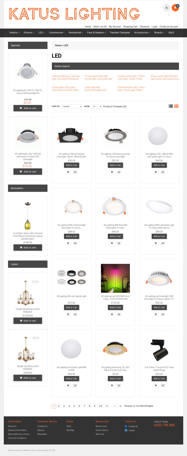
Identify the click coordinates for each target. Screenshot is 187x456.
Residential (75, 32)
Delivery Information (17, 430)
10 (100, 406)
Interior (13, 32)
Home (88, 26)
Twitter (130, 430)
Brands (158, 32)
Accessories (141, 32)
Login (154, 26)
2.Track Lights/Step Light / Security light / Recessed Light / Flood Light (98, 79)
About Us (12, 426)
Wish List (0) (100, 26)
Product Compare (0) (115, 106)
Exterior (28, 32)
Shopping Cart (130, 26)
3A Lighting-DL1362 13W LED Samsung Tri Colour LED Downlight (28, 157)
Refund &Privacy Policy (18, 434)
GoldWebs (26, 450)
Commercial (56, 32)
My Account (115, 26)
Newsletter (42, 434)
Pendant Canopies (120, 32)
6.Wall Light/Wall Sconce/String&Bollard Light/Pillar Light (95, 90)
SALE (171, 32)
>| (120, 406)
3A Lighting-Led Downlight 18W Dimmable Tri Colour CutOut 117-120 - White (159, 299)
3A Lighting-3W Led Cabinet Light (71, 296)
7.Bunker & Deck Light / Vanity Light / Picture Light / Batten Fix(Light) (131, 90)
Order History (102, 430)
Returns (40, 430)
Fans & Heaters (95, 32)
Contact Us (42, 426)
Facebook (131, 426)
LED (41, 32)
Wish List (100, 434)
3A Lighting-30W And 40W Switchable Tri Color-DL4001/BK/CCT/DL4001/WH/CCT (116, 228)
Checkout (144, 26)
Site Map (70, 430)
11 (107, 406)
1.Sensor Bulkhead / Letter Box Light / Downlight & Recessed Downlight (66, 79)
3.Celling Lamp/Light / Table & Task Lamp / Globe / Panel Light (131, 79)
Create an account (169, 26)
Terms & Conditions (17, 438)
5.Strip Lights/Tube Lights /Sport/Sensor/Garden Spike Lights (65, 90)
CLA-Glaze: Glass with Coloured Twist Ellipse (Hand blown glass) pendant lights (28, 236)
